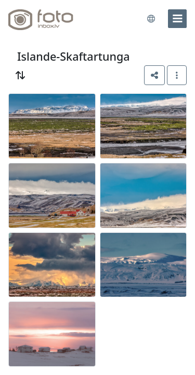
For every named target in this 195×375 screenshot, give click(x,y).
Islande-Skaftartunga (73, 56)
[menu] (177, 18)
